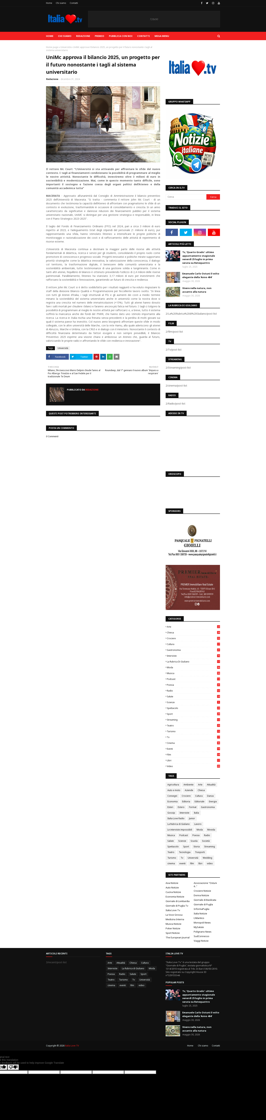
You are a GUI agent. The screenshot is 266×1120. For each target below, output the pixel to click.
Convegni (172, 795)
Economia (172, 801)
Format (192, 807)
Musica (193, 673)
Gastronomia (193, 650)
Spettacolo (193, 708)
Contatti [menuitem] (143, 36)
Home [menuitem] (49, 36)
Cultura (193, 644)
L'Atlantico (199, 918)
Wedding (207, 857)
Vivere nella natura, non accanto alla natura (196, 289)
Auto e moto (173, 790)
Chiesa (193, 632)
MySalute (199, 927)
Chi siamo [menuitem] (64, 36)
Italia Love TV (72, 1045)
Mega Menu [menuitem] (162, 36)
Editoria (186, 801)
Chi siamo (61, 3)
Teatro (193, 725)
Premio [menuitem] (99, 36)
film (193, 754)
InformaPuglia (201, 909)
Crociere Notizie (202, 890)
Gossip (171, 812)
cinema (193, 743)
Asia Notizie (172, 883)
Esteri (170, 807)
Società (206, 840)
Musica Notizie (173, 923)
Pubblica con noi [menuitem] (120, 36)
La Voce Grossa (174, 914)
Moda (193, 667)
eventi (193, 748)
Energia (213, 801)
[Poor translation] (13, 1067)
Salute (193, 696)
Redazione (52, 79)
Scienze (193, 702)
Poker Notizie (173, 928)
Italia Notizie (200, 913)
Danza (210, 795)
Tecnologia (184, 852)
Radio (193, 690)
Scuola (194, 840)
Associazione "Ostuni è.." (205, 884)
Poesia (193, 684)
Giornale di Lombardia (178, 901)
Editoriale (199, 801)
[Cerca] (186, 197)
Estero (181, 807)
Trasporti (200, 852)
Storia (197, 846)
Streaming (193, 719)
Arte (193, 626)
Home (49, 3)
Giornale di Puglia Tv (177, 905)
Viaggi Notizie (201, 940)
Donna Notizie (201, 895)
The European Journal (178, 937)
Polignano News (202, 931)
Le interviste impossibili (179, 829)
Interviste (193, 655)
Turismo (193, 731)
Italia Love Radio (175, 818)
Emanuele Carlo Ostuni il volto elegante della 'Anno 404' (200, 275)
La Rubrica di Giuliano (193, 661)
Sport (193, 713)
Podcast (193, 679)
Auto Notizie (172, 887)
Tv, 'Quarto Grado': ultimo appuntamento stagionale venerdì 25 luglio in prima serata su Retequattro (198, 257)
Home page (52, 47)
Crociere (193, 638)
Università (65, 47)
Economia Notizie (175, 896)
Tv (193, 737)
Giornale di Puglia (203, 904)
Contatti (74, 3)
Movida (211, 829)
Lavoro (197, 824)
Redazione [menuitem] (83, 36)
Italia (196, 812)
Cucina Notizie (173, 892)
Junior (192, 818)
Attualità (211, 784)
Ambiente (189, 784)
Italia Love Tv (173, 910)
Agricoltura (173, 784)
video (193, 766)
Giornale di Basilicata (205, 899)
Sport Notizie (173, 933)
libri (193, 760)
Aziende (189, 790)
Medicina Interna (175, 919)
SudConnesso (201, 936)
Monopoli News (202, 922)
